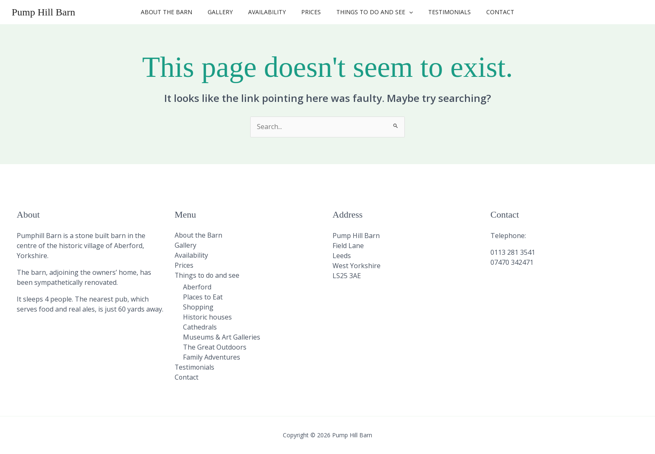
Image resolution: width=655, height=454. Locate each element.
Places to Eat (203, 297)
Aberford (197, 287)
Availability (270, 12)
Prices (311, 12)
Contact (489, 12)
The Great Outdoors (214, 347)
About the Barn (177, 12)
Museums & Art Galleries (221, 337)
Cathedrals (200, 327)
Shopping (198, 307)
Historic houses (207, 317)
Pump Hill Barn (43, 12)
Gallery (227, 12)
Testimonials (442, 12)
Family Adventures (211, 357)
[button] (405, 12)
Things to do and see (371, 12)
